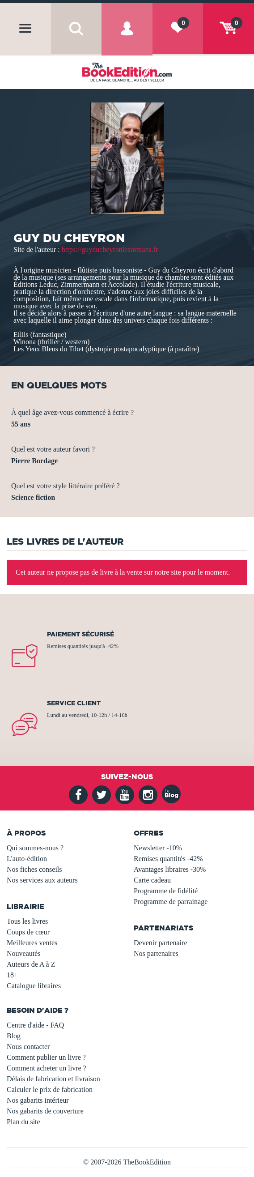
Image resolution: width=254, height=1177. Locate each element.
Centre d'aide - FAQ (35, 1025)
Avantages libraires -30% (170, 869)
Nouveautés (24, 953)
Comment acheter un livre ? (46, 1068)
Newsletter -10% (158, 848)
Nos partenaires (156, 953)
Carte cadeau (152, 880)
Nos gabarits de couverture (45, 1111)
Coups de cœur (28, 932)
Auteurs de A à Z (31, 964)
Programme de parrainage (170, 901)
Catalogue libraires (34, 985)
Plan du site (23, 1122)
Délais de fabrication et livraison (53, 1079)
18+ (12, 975)
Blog (14, 1036)
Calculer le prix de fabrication (50, 1089)
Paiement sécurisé (80, 634)
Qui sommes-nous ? (35, 848)
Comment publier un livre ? (46, 1057)
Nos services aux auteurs (42, 880)
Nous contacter (28, 1046)
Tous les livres (27, 921)
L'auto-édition (27, 858)
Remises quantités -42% (168, 858)
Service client (74, 703)
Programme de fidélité (166, 891)
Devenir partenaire (160, 943)
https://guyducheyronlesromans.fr (110, 249)
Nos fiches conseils (34, 869)
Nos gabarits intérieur (38, 1100)
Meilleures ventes (32, 943)
